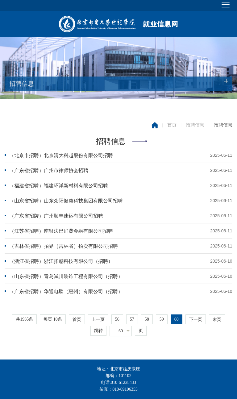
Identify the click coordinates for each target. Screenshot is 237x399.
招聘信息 (195, 125)
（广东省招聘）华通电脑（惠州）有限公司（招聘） (66, 291)
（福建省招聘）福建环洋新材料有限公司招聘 (58, 185)
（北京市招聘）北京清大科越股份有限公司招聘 (61, 155)
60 (176, 319)
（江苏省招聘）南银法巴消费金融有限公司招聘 (61, 231)
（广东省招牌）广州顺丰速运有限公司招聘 (56, 215)
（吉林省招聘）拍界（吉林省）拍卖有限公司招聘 (63, 246)
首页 (172, 125)
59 (162, 319)
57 (132, 319)
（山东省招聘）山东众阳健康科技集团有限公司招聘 (66, 200)
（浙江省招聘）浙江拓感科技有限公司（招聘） (61, 261)
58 (147, 319)
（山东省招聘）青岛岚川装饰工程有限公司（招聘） (66, 276)
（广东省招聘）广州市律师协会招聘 (48, 170)
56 (117, 319)
